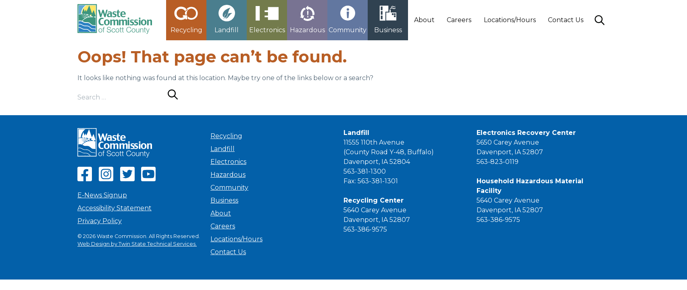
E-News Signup (102, 195)
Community (229, 187)
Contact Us (565, 20)
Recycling (226, 136)
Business (224, 200)
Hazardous (228, 174)
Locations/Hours (510, 20)
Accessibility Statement (114, 208)
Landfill (222, 149)
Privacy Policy (99, 221)
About (424, 20)
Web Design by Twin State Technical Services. (137, 244)
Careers (459, 20)
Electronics (228, 162)
